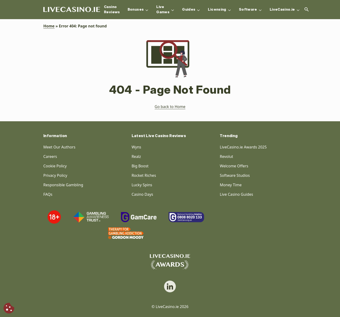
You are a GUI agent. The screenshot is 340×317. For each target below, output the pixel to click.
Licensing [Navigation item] (219, 9)
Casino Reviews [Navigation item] (112, 9)
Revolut (227, 156)
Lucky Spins (142, 184)
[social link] (170, 286)
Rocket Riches (144, 175)
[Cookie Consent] (9, 308)
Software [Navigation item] (250, 9)
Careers (50, 156)
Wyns (136, 147)
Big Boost (140, 166)
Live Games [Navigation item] (165, 9)
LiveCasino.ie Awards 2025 (243, 147)
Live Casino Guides (236, 194)
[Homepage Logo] (71, 10)
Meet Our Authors (59, 147)
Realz (136, 156)
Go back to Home (170, 106)
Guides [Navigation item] (191, 9)
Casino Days (142, 194)
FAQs (47, 194)
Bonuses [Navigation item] (138, 9)
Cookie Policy (55, 166)
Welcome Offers (234, 166)
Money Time (231, 184)
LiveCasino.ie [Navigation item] (285, 9)
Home (48, 26)
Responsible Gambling (63, 184)
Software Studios (235, 175)
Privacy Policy (55, 175)
